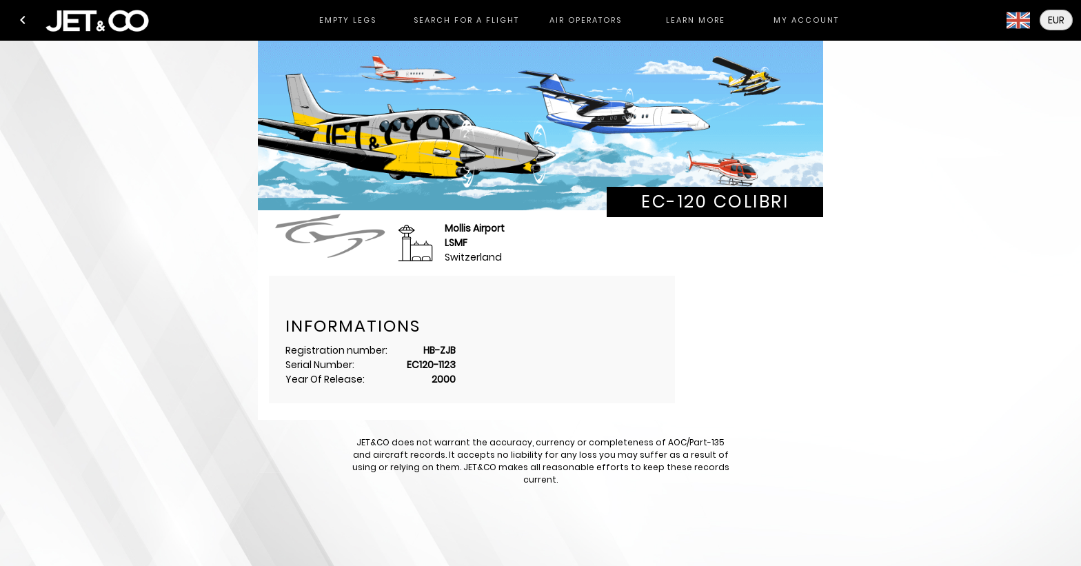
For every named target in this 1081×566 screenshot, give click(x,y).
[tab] (347, 20)
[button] (22, 20)
